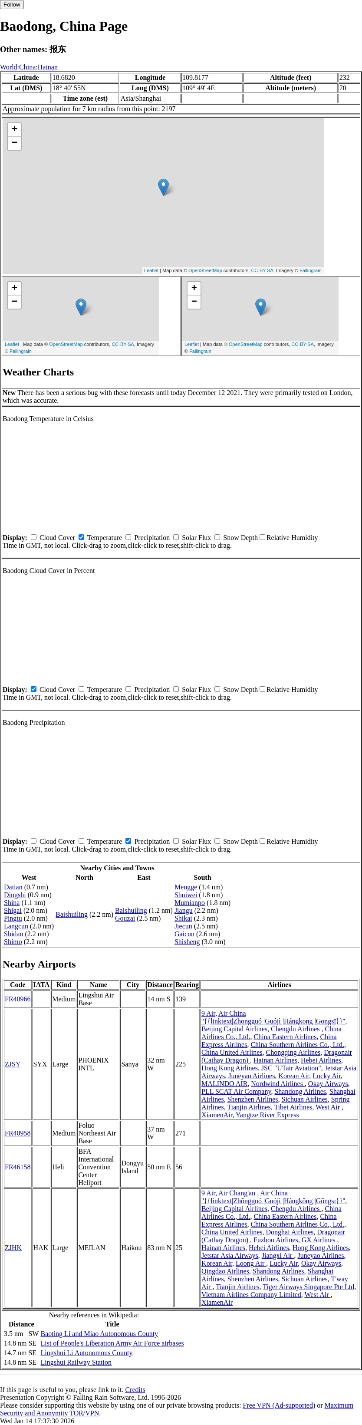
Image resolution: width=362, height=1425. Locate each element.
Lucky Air (327, 1075)
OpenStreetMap (205, 270)
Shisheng (187, 941)
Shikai (183, 918)
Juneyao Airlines (251, 1075)
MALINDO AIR (224, 1083)
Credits (135, 1389)
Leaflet (151, 270)
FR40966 (18, 999)
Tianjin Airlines (248, 1107)
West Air (329, 1107)
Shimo (13, 941)
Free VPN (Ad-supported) (279, 1405)
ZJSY (12, 1064)
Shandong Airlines (300, 1091)
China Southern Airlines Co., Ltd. (297, 1044)
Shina (12, 902)
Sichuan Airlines (305, 1099)
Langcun (16, 926)
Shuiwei (185, 894)
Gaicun (184, 934)
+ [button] (14, 129)
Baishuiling (72, 914)
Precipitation (152, 537)
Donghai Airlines (290, 1232)
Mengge (185, 887)
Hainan (48, 67)
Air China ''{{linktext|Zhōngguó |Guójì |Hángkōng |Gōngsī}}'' (273, 1017)
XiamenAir (216, 1115)
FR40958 (18, 1133)
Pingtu (13, 918)
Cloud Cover (57, 537)
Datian (13, 887)
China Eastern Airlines (285, 1036)
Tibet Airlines (293, 1107)
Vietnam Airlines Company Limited (251, 1294)
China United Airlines (231, 1052)
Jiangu (183, 910)
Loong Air (251, 1263)
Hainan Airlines (275, 1060)
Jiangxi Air (278, 1255)
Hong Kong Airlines (229, 1068)
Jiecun (183, 926)
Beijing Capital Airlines (234, 1029)
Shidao (13, 934)
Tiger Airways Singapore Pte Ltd (308, 1286)
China (27, 67)
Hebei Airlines (321, 1060)
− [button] (14, 143)
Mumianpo (189, 902)
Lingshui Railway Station (76, 1362)
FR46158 (18, 1167)
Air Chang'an (237, 1193)
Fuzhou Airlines (275, 1240)
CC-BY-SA (262, 270)
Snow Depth (240, 537)
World (8, 67)
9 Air (208, 1013)
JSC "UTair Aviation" (291, 1068)
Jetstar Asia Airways (229, 1255)
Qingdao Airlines (225, 1271)
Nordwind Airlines (278, 1083)
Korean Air (293, 1075)
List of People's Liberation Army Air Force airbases (112, 1343)
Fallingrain (310, 270)
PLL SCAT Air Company (236, 1091)
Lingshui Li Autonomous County (86, 1352)
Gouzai (125, 918)
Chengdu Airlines (296, 1029)
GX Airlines (319, 1240)
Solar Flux (196, 537)
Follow (11, 4)
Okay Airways (328, 1083)
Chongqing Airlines (293, 1052)
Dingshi (15, 894)
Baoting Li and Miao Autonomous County (99, 1333)
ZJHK (13, 1247)
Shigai (13, 910)
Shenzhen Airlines (252, 1099)
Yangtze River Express (267, 1115)
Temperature (104, 537)
